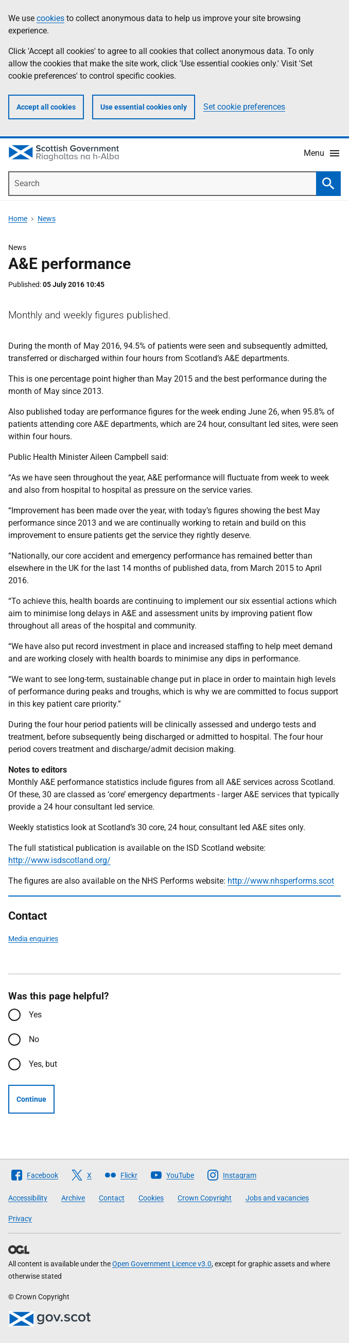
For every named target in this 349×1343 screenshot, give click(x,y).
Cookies (151, 1198)
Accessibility (27, 1198)
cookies (50, 18)
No (34, 1039)
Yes (35, 1014)
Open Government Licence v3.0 (162, 1264)
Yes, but (43, 1064)
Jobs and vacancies (277, 1198)
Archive (73, 1198)
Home (17, 218)
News (47, 218)
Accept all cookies (46, 107)
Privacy (20, 1218)
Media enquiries (33, 939)
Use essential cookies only (143, 107)
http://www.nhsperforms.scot (281, 881)
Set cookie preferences (244, 107)
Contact (112, 1198)
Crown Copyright (205, 1198)
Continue (31, 1099)
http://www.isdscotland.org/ (59, 860)
